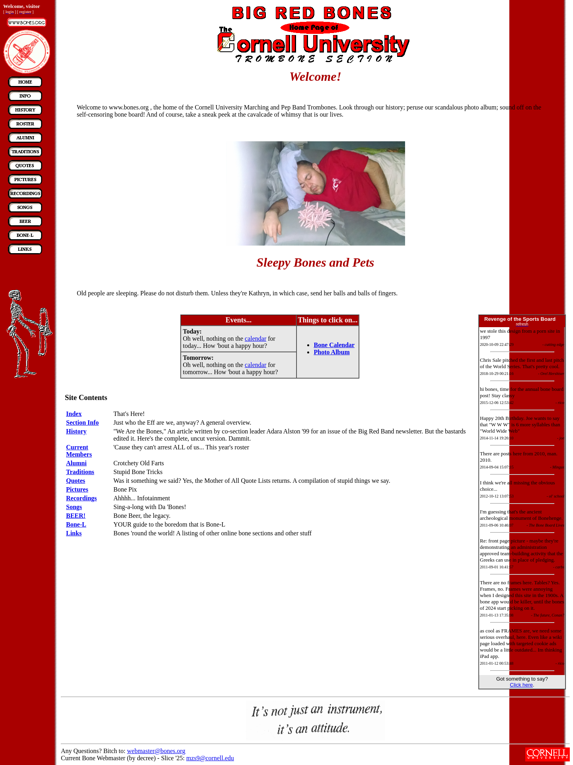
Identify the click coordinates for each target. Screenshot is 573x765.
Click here (521, 685)
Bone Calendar (334, 345)
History (76, 431)
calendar (255, 338)
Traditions (80, 471)
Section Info (82, 422)
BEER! (76, 515)
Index (74, 413)
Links (74, 533)
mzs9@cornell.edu (210, 758)
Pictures (77, 489)
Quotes (75, 480)
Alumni (76, 463)
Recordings (81, 498)
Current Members (79, 451)
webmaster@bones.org (156, 750)
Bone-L (76, 524)
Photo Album (331, 352)
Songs (74, 506)
